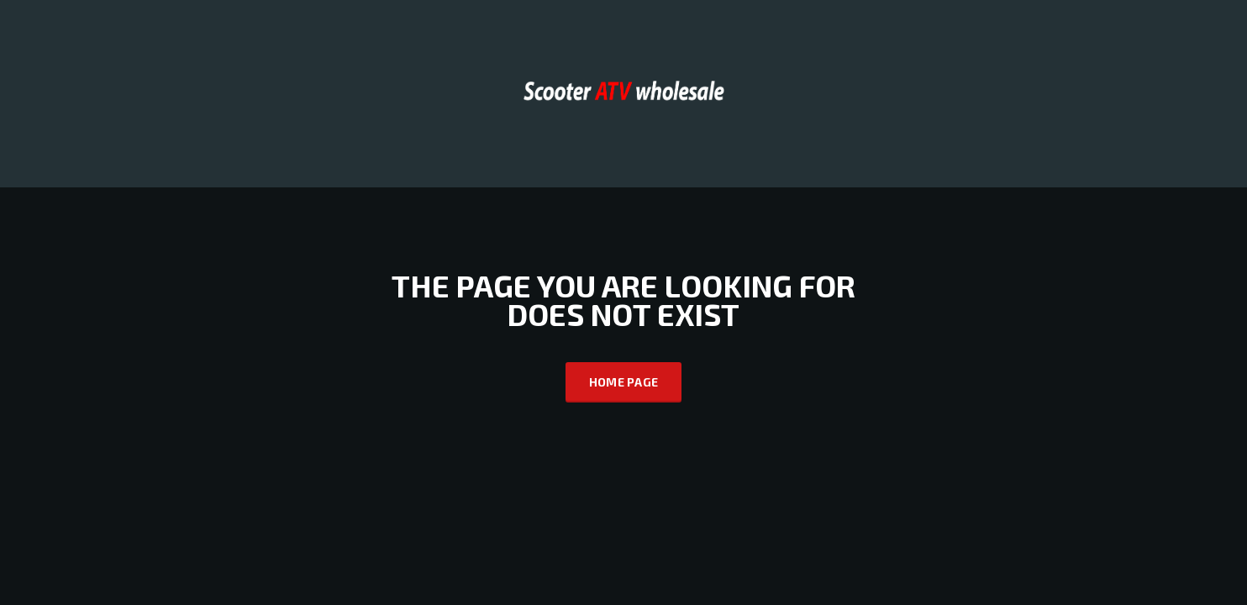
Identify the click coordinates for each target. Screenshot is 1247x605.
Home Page (624, 382)
